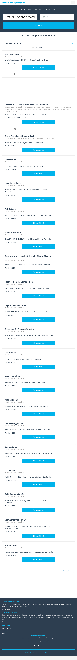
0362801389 (12, 555)
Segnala (4, 633)
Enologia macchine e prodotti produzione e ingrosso (42, 107)
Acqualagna (50, 617)
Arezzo (71, 617)
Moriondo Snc (11, 545)
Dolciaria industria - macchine (14, 107)
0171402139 (12, 242)
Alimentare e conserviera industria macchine (39, 138)
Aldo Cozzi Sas (11, 399)
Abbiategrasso (55, 615)
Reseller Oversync (49, 638)
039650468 (12, 532)
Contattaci (5, 631)
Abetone (47, 615)
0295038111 (12, 386)
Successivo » (67, 571)
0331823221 (12, 339)
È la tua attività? (38, 150)
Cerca (38, 25)
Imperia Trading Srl (14, 183)
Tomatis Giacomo (13, 232)
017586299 (12, 268)
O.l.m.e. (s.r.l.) (11, 447)
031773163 (12, 146)
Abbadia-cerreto (6, 615)
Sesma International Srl (16, 519)
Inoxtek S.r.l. (11, 159)
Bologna (65, 617)
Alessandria (14, 617)
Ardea (3, 619)
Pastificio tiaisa (12, 54)
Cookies (46, 641)
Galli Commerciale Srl (15, 494)
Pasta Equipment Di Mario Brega (20, 282)
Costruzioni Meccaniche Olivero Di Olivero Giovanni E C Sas (25, 257)
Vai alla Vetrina (38, 67)
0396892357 (12, 506)
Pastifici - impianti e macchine (14, 57)
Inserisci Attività (6, 628)
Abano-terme (16, 615)
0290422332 (12, 433)
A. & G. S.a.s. (10, 209)
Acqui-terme (59, 617)
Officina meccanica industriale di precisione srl (27, 104)
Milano (21, 617)
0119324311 (12, 195)
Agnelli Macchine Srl (14, 376)
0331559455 (12, 409)
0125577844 (12, 169)
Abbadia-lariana (40, 615)
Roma (3, 617)
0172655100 (12, 219)
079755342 (12, 63)
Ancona (8, 617)
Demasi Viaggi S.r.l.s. (15, 423)
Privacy (39, 641)
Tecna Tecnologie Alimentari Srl (20, 136)
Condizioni (31, 641)
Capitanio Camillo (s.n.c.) (17, 305)
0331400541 (12, 480)
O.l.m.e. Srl (10, 470)
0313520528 (12, 292)
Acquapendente (42, 617)
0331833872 (12, 362)
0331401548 (12, 457)
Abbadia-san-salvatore (27, 615)
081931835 (12, 118)
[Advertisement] (38, 90)
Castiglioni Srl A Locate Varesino (20, 329)
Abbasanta (68, 615)
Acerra (63, 615)
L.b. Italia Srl (11, 352)
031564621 (12, 315)
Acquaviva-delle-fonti (30, 617)
